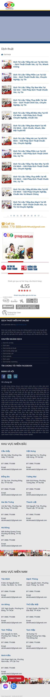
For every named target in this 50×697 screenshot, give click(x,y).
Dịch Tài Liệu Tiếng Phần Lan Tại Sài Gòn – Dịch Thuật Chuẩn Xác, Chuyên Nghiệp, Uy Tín (30, 77)
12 (21, 215)
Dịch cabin (6, 359)
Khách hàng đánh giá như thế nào (25, 295)
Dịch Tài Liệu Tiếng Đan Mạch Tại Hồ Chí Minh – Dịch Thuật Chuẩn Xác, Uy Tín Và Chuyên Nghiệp (30, 204)
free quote (11, 267)
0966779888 (15, 678)
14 (28, 215)
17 (38, 215)
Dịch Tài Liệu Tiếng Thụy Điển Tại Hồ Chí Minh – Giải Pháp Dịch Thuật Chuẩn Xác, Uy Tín (31, 179)
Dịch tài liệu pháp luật (10, 351)
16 (35, 215)
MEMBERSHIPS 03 (22, 301)
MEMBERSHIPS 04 (32, 301)
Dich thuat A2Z (6, 696)
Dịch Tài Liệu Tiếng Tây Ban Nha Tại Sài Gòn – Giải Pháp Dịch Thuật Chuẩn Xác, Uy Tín (30, 89)
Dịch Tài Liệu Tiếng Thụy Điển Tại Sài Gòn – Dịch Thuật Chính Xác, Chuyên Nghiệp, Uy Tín (30, 102)
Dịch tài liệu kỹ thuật (9, 348)
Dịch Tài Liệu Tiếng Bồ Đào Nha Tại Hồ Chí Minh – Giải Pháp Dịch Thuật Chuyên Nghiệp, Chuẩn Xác (30, 115)
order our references (31, 267)
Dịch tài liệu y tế (8, 353)
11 (17, 215)
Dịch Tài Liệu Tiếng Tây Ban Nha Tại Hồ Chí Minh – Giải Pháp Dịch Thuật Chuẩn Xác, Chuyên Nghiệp (31, 166)
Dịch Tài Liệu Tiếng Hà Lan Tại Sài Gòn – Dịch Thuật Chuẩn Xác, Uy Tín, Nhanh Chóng (30, 64)
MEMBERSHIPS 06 (28, 307)
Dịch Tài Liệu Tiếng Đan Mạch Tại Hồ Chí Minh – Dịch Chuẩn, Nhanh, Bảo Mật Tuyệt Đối (29, 128)
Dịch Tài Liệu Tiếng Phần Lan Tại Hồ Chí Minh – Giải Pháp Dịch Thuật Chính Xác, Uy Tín (30, 153)
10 (14, 215)
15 (31, 215)
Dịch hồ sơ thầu (8, 343)
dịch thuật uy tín (21, 324)
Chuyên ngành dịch (11, 339)
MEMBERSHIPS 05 (8, 307)
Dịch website (7, 356)
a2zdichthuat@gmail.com (33, 227)
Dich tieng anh (9, 6)
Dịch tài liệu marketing (10, 362)
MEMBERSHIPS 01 (5, 301)
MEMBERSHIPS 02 (14, 301)
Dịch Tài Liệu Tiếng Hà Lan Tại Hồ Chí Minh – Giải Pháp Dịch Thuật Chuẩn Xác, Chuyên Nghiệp (30, 140)
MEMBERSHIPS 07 (11, 313)
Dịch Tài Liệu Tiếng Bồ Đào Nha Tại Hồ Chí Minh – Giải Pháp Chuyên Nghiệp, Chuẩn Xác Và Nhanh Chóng (30, 191)
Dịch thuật (7, 54)
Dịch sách (6, 345)
